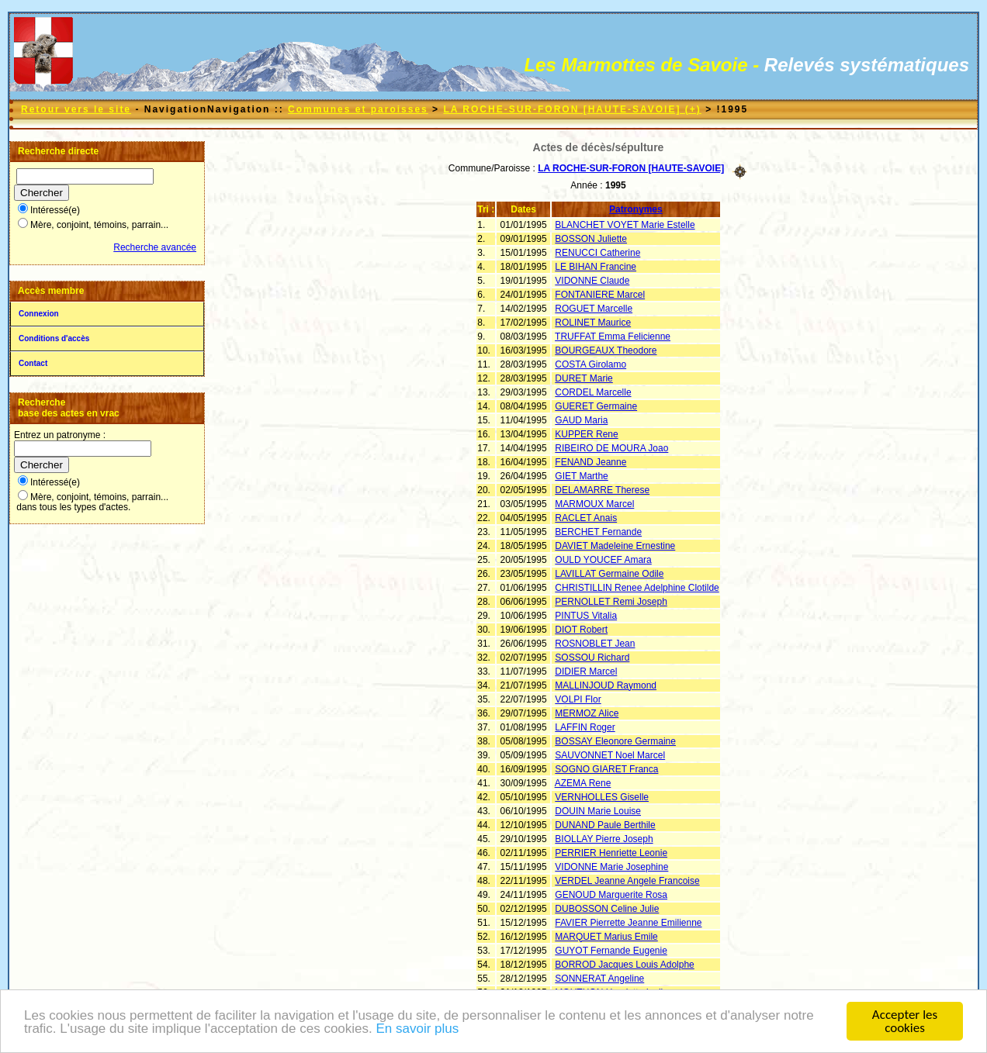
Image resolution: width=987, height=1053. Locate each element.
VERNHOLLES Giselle (602, 797)
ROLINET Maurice (593, 322)
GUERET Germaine (596, 406)
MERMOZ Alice (586, 713)
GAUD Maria (581, 420)
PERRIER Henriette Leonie (611, 853)
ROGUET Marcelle (593, 308)
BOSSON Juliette (591, 238)
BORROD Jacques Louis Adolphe (624, 964)
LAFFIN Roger (585, 727)
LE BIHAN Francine (595, 266)
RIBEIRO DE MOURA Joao (611, 448)
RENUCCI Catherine (597, 252)
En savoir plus (417, 1028)
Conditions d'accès (54, 338)
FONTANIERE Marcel (600, 294)
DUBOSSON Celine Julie (607, 908)
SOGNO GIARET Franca (606, 769)
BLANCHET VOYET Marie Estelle (624, 224)
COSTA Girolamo (590, 364)
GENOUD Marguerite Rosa (611, 894)
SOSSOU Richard (592, 657)
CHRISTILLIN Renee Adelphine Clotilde (637, 587)
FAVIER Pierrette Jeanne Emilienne (628, 922)
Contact (33, 363)
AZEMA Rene (583, 783)
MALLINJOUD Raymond (605, 685)
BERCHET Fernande (598, 531)
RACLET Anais (586, 518)
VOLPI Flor (578, 699)
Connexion (39, 313)
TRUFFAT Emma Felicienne (612, 336)
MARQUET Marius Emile (606, 936)
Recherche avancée (154, 247)
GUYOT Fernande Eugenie (611, 950)
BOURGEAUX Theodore (605, 350)
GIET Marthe (581, 476)
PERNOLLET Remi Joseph (611, 601)
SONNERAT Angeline (599, 978)
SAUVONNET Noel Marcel (610, 755)
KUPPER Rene (586, 434)
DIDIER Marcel (586, 671)
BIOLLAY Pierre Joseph (604, 839)
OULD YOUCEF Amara (603, 559)
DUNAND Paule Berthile (605, 825)
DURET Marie (583, 378)
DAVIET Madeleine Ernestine (615, 545)
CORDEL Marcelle (593, 392)
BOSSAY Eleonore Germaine (615, 741)
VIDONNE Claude (592, 280)
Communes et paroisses (358, 109)
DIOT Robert (581, 629)
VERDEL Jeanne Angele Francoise (627, 880)
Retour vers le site (76, 109)
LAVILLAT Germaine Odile (609, 573)
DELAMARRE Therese (602, 490)
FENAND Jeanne (590, 462)
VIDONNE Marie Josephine (611, 866)
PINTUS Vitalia (586, 615)
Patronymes (636, 209)
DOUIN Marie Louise (598, 811)
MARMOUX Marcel (594, 504)
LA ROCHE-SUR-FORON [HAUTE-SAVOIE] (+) (572, 109)
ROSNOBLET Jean (595, 643)
